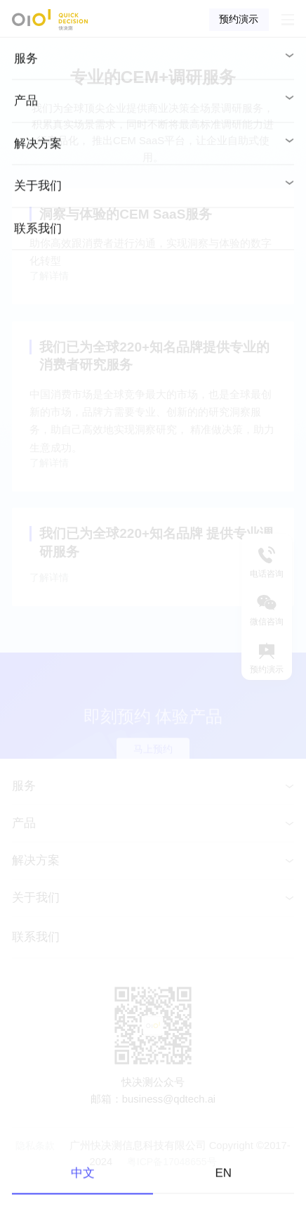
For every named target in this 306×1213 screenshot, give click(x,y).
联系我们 (36, 970)
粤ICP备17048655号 (171, 1194)
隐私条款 (36, 1177)
